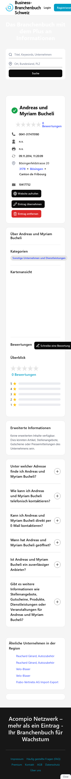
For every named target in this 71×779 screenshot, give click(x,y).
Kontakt (29, 764)
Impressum (17, 759)
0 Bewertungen (52, 124)
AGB (39, 764)
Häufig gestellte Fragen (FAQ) (43, 759)
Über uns (35, 770)
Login (47, 7)
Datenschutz (52, 764)
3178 (22, 169)
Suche (35, 73)
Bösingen (36, 169)
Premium (17, 764)
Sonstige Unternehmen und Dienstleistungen (39, 258)
